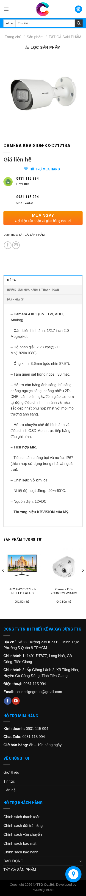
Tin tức (9, 781)
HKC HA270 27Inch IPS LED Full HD (22, 591)
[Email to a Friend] (16, 245)
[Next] (82, 579)
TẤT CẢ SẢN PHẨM (65, 37)
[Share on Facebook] (7, 245)
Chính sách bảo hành (20, 852)
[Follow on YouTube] (16, 701)
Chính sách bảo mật (19, 843)
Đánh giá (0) (15, 299)
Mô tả (11, 280)
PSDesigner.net (43, 890)
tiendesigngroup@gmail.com (38, 692)
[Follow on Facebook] (7, 701)
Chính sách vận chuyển (22, 834)
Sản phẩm (35, 37)
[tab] (43, 280)
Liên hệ (9, 790)
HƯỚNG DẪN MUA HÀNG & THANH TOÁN (33, 289)
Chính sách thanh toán (21, 817)
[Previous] (3, 579)
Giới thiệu (11, 772)
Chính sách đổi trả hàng (23, 826)
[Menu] (6, 9)
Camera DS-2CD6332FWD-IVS (64, 591)
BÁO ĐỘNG (13, 861)
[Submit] (79, 23)
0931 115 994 (34, 684)
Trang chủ (13, 37)
